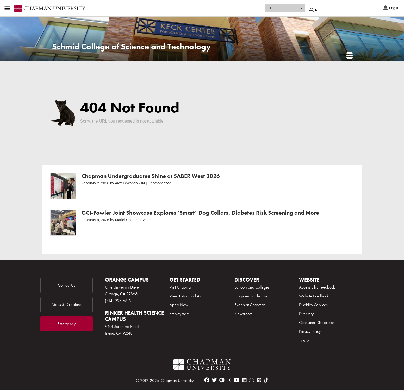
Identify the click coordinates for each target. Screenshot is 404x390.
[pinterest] (221, 380)
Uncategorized (159, 183)
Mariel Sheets (126, 220)
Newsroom (243, 313)
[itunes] (259, 380)
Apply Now (179, 305)
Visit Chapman (181, 287)
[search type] (285, 8)
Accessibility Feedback (317, 287)
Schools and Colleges (251, 287)
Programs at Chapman (252, 296)
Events (146, 220)
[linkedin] (244, 380)
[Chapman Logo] (202, 365)
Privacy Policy (310, 331)
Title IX (304, 340)
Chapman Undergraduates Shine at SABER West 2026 (151, 176)
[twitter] (214, 380)
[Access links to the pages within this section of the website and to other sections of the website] (8, 8)
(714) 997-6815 (118, 300)
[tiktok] (266, 380)
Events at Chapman (250, 305)
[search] (336, 10)
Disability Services (313, 305)
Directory (306, 313)
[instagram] (229, 380)
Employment (179, 313)
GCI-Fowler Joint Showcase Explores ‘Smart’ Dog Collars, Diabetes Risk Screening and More (200, 212)
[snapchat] (251, 380)
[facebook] (206, 380)
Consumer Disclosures (316, 322)
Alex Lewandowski (130, 183)
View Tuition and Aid (186, 296)
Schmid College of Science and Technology (131, 46)
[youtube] (237, 380)
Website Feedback (314, 296)
